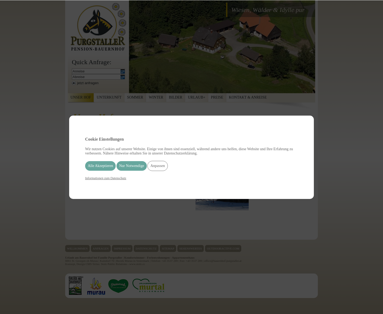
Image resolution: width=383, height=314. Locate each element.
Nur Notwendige (131, 166)
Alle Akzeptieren (100, 166)
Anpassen (157, 166)
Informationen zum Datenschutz (105, 178)
